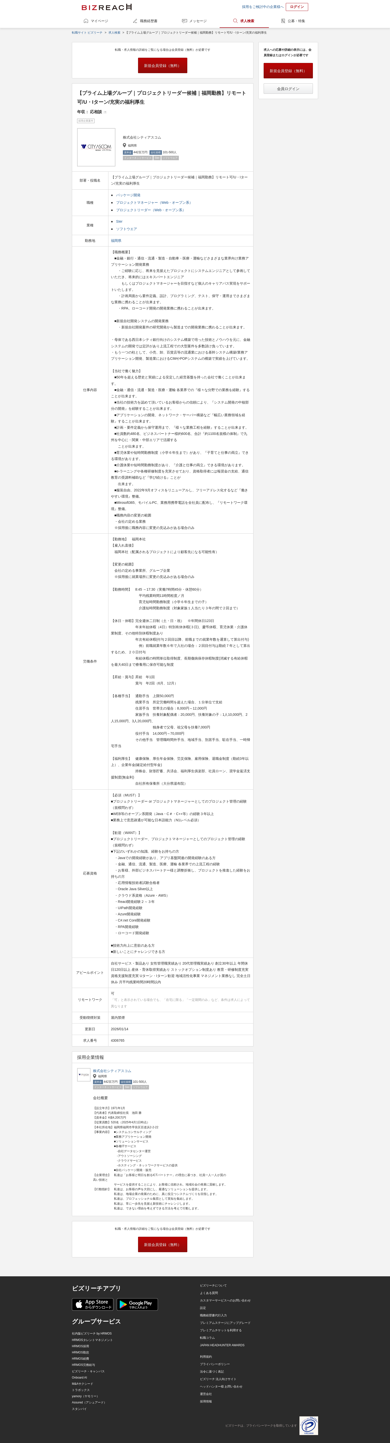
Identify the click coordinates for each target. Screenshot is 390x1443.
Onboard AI (79, 1377)
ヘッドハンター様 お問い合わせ (221, 1386)
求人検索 (247, 21)
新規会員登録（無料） (162, 65)
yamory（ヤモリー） (85, 1396)
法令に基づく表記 (212, 1371)
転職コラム (207, 1338)
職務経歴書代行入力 (213, 1315)
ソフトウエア (126, 229)
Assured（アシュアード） (89, 1402)
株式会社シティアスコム (112, 1071)
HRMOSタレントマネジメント (92, 1340)
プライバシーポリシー (215, 1364)
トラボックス (81, 1390)
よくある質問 (209, 1293)
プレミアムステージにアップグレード (225, 1323)
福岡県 (116, 241)
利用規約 (206, 1356)
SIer (119, 221)
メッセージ (198, 21)
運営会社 (206, 1394)
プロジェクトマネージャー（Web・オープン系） (154, 203)
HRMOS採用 (80, 1346)
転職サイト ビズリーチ (87, 32)
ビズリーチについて (213, 1285)
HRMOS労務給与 (83, 1365)
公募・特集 (296, 21)
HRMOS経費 (80, 1358)
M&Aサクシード (82, 1384)
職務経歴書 (148, 21)
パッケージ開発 (128, 195)
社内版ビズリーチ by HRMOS (92, 1333)
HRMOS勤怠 (80, 1352)
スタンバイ (79, 1409)
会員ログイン (288, 89)
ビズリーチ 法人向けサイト (218, 1379)
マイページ (99, 21)
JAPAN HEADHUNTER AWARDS (222, 1345)
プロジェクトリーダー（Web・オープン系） (151, 210)
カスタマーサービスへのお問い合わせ (225, 1300)
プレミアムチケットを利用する (221, 1330)
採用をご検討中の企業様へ (263, 7)
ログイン (297, 7)
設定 (203, 1308)
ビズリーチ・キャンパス (88, 1371)
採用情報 (206, 1401)
